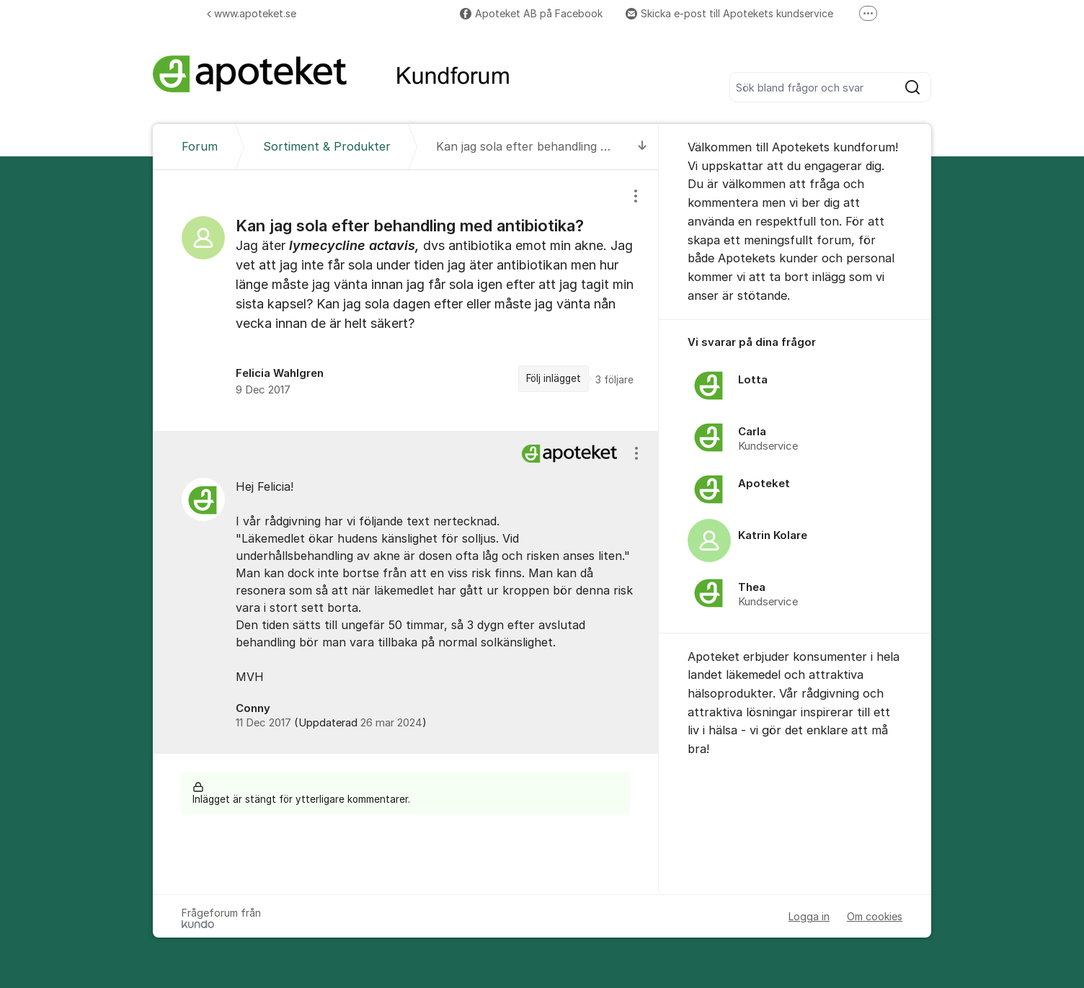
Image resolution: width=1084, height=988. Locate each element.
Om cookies (874, 916)
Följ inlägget (553, 378)
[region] (406, 300)
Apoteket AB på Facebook (531, 13)
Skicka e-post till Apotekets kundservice (729, 13)
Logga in (809, 916)
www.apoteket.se (251, 13)
